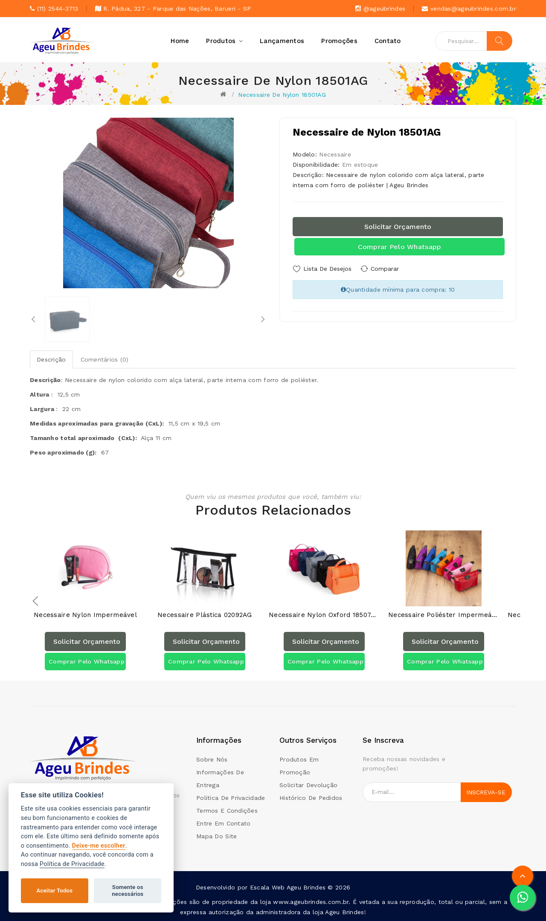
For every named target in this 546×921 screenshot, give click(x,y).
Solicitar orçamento (397, 227)
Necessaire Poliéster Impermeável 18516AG (443, 614)
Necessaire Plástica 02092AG (204, 614)
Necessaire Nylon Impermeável (85, 614)
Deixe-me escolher (98, 845)
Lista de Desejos (327, 268)
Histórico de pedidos (311, 797)
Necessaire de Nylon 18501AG (282, 94)
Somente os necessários (127, 890)
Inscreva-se (485, 791)
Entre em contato (223, 823)
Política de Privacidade (72, 864)
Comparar (388, 268)
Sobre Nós (212, 759)
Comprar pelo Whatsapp (399, 247)
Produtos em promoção (299, 765)
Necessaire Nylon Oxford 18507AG (324, 614)
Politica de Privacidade (230, 797)
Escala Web (267, 886)
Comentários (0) (105, 359)
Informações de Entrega (220, 778)
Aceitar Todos (55, 890)
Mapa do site (216, 835)
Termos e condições (227, 810)
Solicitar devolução (308, 784)
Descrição (51, 359)
